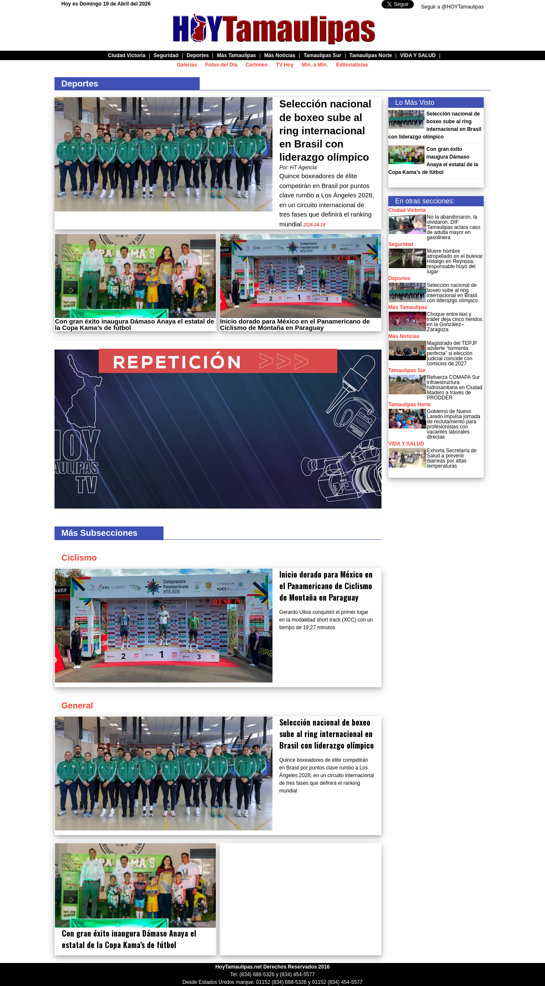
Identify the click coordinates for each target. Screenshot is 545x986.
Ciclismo (79, 557)
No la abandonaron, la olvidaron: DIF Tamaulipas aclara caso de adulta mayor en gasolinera (453, 227)
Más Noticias (403, 336)
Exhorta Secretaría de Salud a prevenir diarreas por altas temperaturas (452, 458)
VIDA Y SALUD (406, 444)
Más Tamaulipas (407, 307)
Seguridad (400, 244)
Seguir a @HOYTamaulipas (452, 7)
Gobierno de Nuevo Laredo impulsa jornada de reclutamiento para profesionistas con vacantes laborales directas (453, 424)
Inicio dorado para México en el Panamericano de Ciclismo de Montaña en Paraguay (295, 324)
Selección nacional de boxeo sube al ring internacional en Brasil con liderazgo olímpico (325, 130)
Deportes (399, 278)
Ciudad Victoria (407, 210)
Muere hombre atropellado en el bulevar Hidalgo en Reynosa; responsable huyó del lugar (455, 261)
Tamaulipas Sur (407, 370)
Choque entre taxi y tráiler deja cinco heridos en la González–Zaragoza (454, 322)
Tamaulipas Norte (409, 405)
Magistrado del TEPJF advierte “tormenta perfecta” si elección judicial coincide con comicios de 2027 (452, 353)
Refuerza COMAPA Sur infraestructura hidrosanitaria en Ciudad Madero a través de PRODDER (454, 387)
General (77, 705)
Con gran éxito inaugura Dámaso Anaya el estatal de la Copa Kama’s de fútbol (134, 324)
